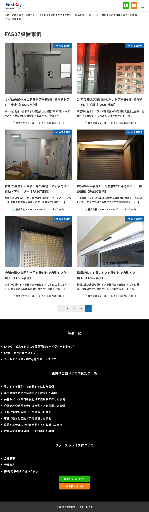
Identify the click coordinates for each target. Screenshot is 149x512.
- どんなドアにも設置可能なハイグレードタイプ (39, 346)
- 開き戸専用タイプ (20, 353)
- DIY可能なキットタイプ (30, 359)
